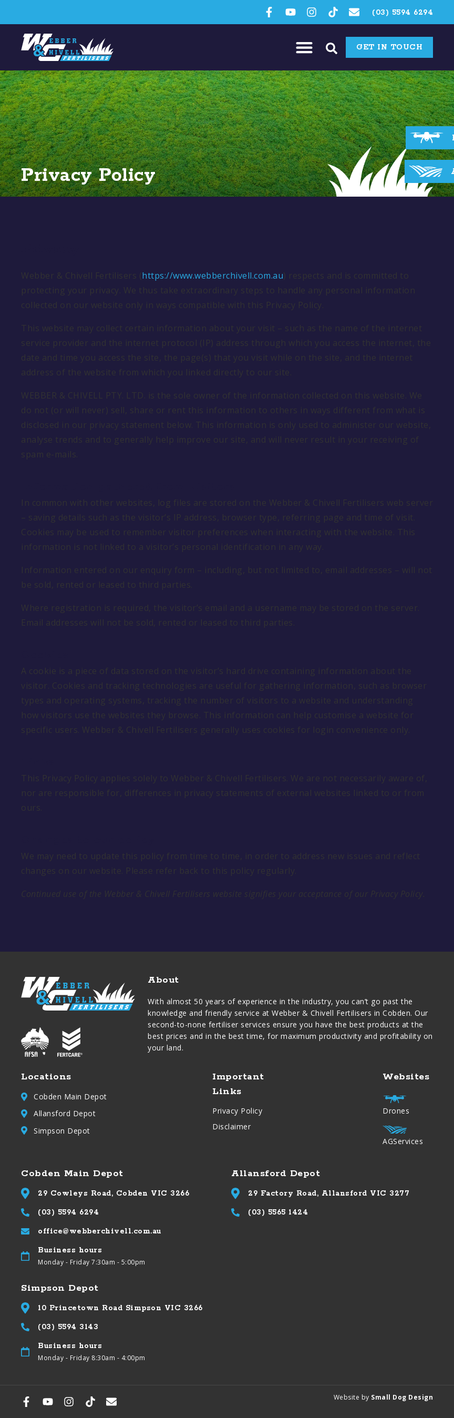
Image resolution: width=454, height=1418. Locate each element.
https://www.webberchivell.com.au (212, 275)
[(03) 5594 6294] (25, 1212)
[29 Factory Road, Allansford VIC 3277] (235, 1193)
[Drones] (426, 137)
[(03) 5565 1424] (235, 1212)
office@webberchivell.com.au (99, 1231)
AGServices (403, 1141)
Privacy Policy (237, 1111)
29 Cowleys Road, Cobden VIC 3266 (113, 1193)
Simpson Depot (62, 1131)
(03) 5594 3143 (68, 1327)
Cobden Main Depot (70, 1096)
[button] (304, 47)
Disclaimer (231, 1126)
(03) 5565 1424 (278, 1212)
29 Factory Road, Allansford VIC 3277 (328, 1193)
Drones (396, 1111)
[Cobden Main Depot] (24, 1097)
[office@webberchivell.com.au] (25, 1231)
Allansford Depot (65, 1113)
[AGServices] (425, 171)
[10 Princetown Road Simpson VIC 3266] (25, 1307)
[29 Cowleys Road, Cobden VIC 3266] (25, 1193)
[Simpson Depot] (24, 1130)
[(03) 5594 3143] (25, 1327)
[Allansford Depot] (24, 1113)
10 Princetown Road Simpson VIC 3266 (120, 1308)
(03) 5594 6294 (68, 1212)
